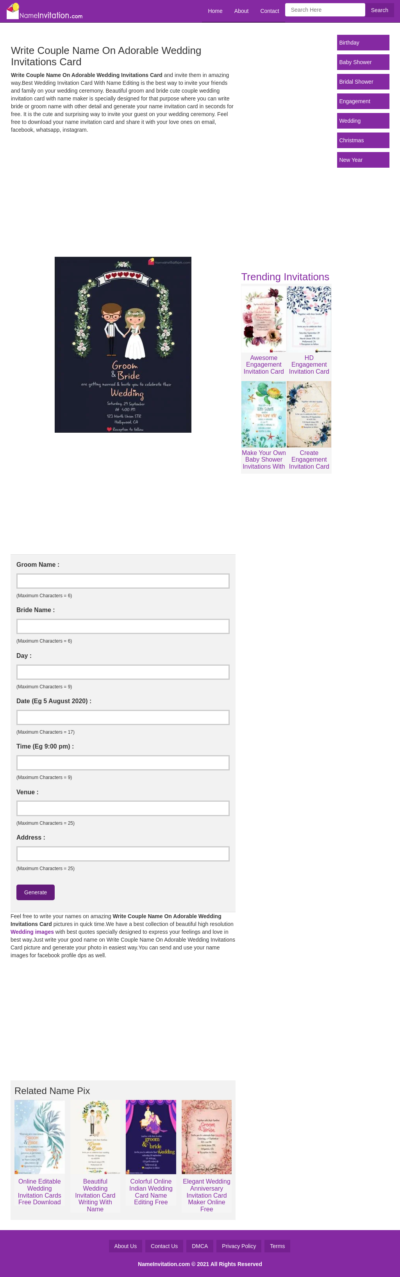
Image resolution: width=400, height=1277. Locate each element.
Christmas (351, 140)
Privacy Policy (239, 1246)
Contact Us (164, 1246)
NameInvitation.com (164, 1264)
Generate (35, 892)
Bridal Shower (356, 82)
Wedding (350, 121)
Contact (269, 11)
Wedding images (32, 932)
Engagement (354, 101)
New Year (350, 160)
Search (379, 10)
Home (215, 11)
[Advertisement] (123, 194)
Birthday (349, 42)
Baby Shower (355, 62)
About (241, 11)
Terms (277, 1246)
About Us (125, 1246)
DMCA (200, 1246)
